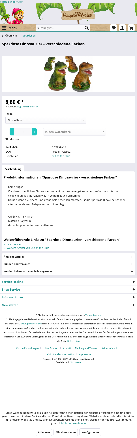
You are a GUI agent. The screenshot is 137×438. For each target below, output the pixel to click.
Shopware (75, 362)
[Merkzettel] (113, 27)
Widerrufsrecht (110, 348)
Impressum (84, 354)
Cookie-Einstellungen (27, 348)
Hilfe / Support (51, 348)
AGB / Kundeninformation (60, 354)
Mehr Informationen (73, 423)
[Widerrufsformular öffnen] (11, 1)
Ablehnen (44, 432)
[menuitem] (9, 27)
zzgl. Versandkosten (27, 106)
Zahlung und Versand (30, 323)
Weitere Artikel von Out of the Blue (26, 248)
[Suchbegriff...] (63, 27)
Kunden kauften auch (17, 264)
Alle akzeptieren (65, 432)
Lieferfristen (73, 341)
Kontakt (67, 348)
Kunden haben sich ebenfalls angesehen (28, 271)
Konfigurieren (90, 432)
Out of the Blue (61, 156)
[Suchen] (86, 27)
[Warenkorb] (131, 27)
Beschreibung (13, 169)
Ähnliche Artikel (14, 256)
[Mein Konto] (122, 27)
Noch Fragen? (13, 244)
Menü (9, 27)
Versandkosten (93, 314)
